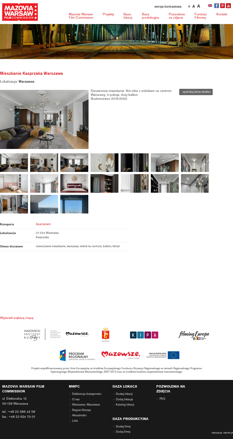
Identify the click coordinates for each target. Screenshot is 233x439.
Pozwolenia (177, 15)
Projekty (108, 14)
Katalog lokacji (125, 404)
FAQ (162, 399)
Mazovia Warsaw (81, 15)
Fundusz (201, 15)
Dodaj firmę (123, 432)
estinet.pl (228, 432)
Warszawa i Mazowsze (86, 404)
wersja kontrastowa (168, 6)
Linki (75, 421)
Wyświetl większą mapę (16, 318)
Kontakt (221, 14)
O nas (76, 399)
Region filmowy (81, 410)
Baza (127, 15)
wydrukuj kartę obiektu (195, 92)
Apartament (43, 224)
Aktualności (79, 415)
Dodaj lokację (124, 399)
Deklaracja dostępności (86, 394)
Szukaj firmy (123, 426)
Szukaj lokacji (124, 394)
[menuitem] (210, 5)
